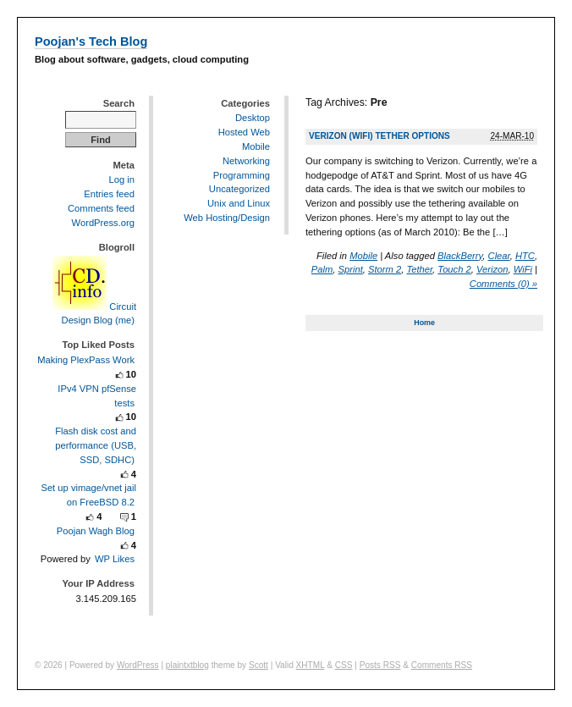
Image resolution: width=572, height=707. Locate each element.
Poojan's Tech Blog (91, 41)
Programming (241, 175)
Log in (122, 179)
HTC (525, 256)
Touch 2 (453, 269)
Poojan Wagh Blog (96, 531)
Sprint (350, 269)
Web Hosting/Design (227, 218)
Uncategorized (239, 189)
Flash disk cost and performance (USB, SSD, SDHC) (95, 445)
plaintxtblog (187, 665)
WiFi (523, 269)
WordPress (138, 665)
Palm (322, 269)
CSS (344, 665)
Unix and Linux (238, 203)
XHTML (310, 665)
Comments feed (101, 208)
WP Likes (115, 559)
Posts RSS (380, 665)
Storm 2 (384, 269)
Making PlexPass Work (86, 360)
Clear (499, 256)
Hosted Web (244, 132)
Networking (246, 161)
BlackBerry (459, 256)
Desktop (252, 118)
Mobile (363, 256)
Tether (419, 269)
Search (119, 103)
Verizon (492, 269)
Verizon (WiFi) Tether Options (379, 136)
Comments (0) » (503, 284)
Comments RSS (441, 665)
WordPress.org (103, 223)
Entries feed (109, 194)
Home (424, 322)
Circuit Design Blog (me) (94, 313)
